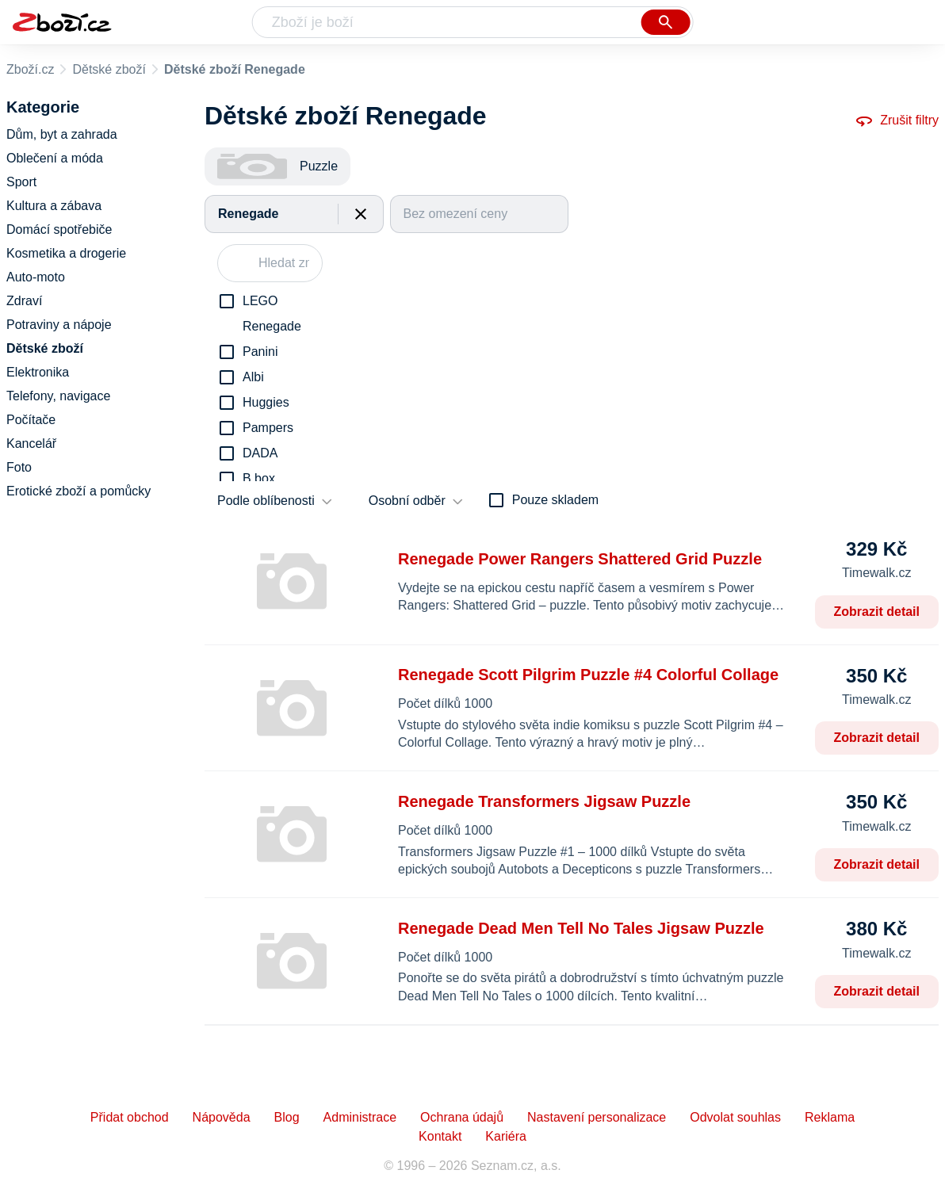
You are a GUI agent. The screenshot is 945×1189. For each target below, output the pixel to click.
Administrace (359, 1117)
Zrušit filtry (897, 120)
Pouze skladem (555, 500)
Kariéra (505, 1136)
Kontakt (440, 1136)
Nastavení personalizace (596, 1117)
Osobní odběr (407, 500)
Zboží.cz (30, 69)
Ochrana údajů (461, 1117)
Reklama (830, 1117)
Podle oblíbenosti (266, 500)
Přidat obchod (129, 1117)
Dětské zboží (108, 69)
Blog (287, 1117)
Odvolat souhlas (735, 1117)
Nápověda (222, 1117)
